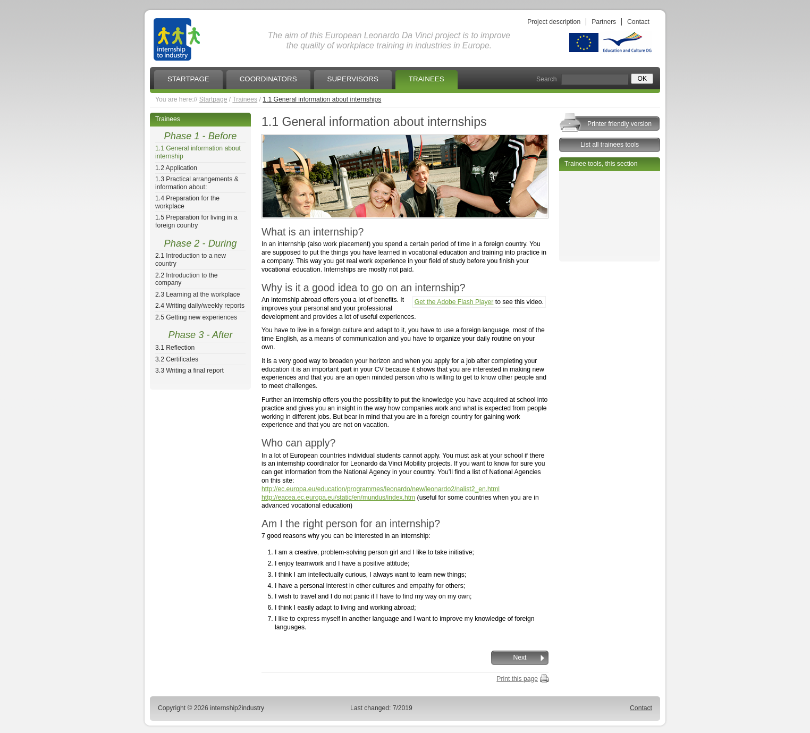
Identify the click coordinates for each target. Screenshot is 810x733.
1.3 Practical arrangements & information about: (197, 183)
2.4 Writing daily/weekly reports (199, 305)
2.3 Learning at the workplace (197, 294)
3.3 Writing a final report (189, 370)
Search (546, 79)
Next (520, 657)
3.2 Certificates (176, 359)
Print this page (517, 679)
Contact (638, 22)
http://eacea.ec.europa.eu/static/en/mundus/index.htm (338, 497)
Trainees (244, 99)
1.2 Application (176, 168)
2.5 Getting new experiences (196, 317)
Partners (604, 22)
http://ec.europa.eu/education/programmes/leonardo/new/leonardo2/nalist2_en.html (380, 489)
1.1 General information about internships (322, 99)
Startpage (213, 99)
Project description (553, 22)
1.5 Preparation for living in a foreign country (196, 221)
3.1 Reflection (175, 347)
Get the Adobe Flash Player (454, 302)
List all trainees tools (609, 144)
